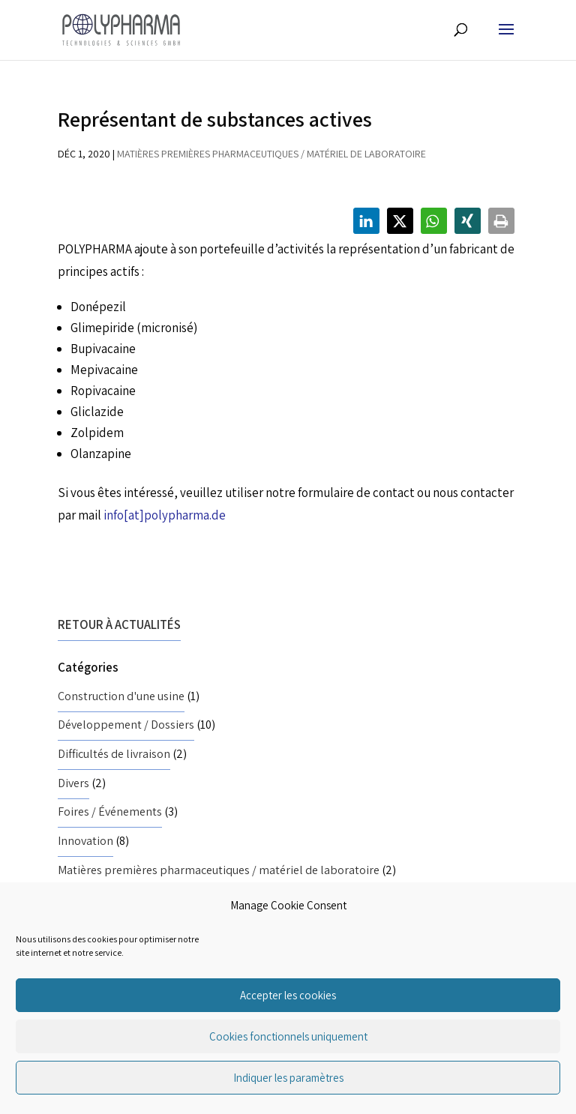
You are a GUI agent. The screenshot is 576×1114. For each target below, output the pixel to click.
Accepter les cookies (288, 995)
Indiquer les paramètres (288, 1078)
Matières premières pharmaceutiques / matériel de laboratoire (271, 153)
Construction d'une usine (121, 696)
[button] (366, 221)
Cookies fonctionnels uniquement (288, 1036)
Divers (73, 783)
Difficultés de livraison (114, 754)
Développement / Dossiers (126, 724)
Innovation (85, 841)
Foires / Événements (110, 811)
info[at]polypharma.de (165, 515)
